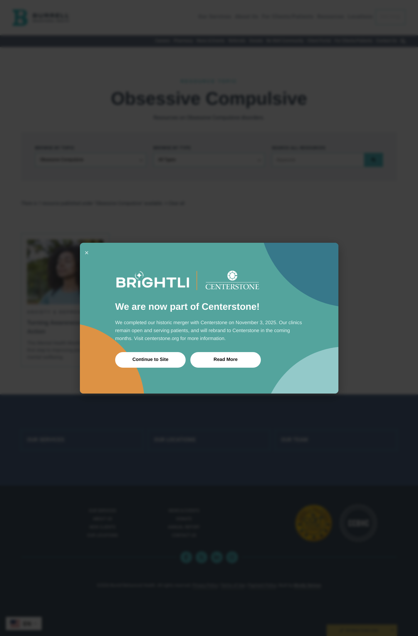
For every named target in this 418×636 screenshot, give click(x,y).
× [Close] (87, 253)
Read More (226, 359)
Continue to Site (150, 359)
